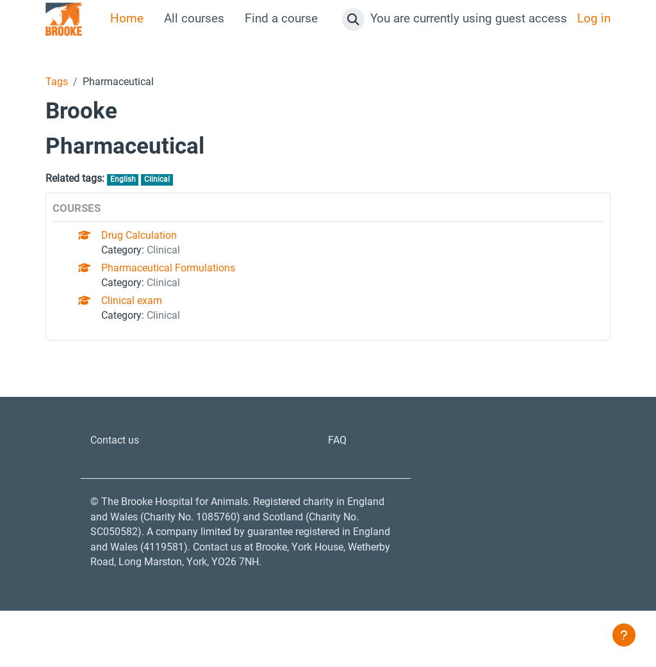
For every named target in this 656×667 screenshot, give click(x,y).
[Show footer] (624, 635)
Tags (58, 83)
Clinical (177, 182)
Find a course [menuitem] (281, 19)
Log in (594, 19)
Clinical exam (139, 318)
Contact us (119, 463)
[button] (353, 19)
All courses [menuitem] (194, 19)
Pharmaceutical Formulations (182, 280)
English (138, 182)
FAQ (339, 463)
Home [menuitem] (127, 19)
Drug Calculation (147, 241)
